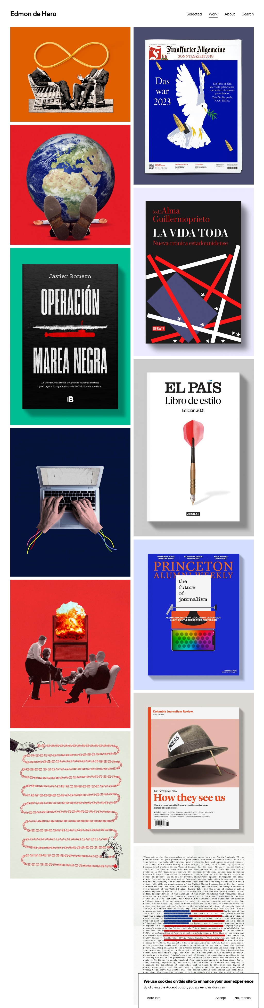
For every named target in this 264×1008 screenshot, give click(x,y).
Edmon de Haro (33, 13)
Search (248, 14)
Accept (221, 998)
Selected (194, 14)
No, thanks (243, 998)
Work (213, 14)
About (230, 14)
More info (153, 998)
